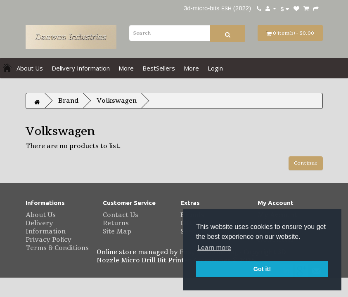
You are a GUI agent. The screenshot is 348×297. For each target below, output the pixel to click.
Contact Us (120, 215)
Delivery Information (81, 68)
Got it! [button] (262, 269)
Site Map (117, 231)
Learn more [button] (214, 247)
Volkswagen (117, 101)
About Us (30, 68)
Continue (305, 163)
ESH (226, 9)
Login (215, 68)
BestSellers (158, 68)
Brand (68, 101)
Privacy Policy (48, 240)
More (126, 68)
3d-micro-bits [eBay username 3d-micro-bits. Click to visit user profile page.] (202, 8)
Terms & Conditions (57, 248)
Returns (116, 223)
